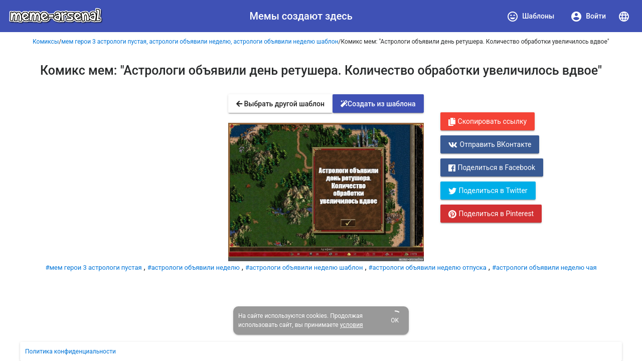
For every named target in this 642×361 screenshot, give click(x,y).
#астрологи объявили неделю (193, 267)
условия (351, 324)
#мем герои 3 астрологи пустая (93, 267)
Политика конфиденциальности (70, 351)
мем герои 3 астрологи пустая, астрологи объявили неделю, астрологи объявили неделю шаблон (199, 41)
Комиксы (46, 41)
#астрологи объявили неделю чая (544, 267)
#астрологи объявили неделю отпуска (428, 267)
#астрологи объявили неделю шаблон (304, 267)
